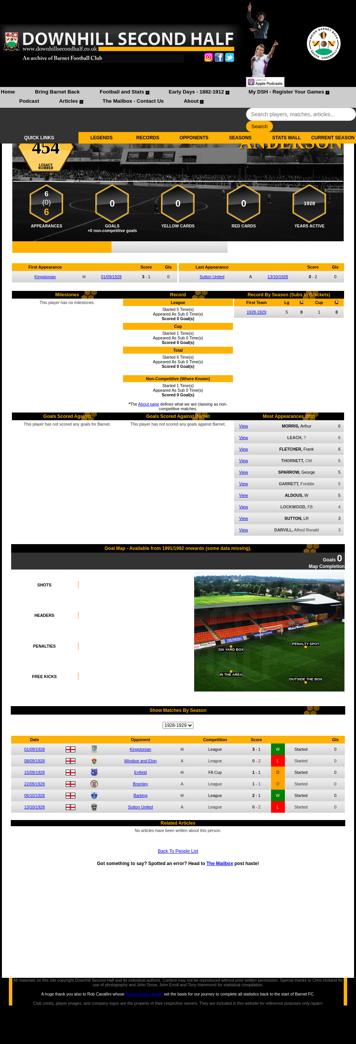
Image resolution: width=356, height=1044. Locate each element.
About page (148, 404)
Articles (68, 101)
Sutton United (212, 276)
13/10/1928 (278, 276)
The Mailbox (219, 863)
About (191, 101)
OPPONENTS (194, 137)
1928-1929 (256, 312)
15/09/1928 (34, 772)
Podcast (29, 101)
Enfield (140, 772)
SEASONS (240, 137)
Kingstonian (45, 276)
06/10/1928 (34, 795)
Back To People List (178, 851)
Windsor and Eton (140, 760)
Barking (140, 795)
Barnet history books (144, 994)
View (243, 426)
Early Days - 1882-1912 (196, 92)
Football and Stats (122, 92)
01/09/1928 (111, 276)
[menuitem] (8, 92)
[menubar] (178, 97)
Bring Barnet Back (57, 92)
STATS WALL (286, 137)
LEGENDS (101, 137)
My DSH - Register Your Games (286, 92)
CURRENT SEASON (332, 137)
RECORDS (147, 137)
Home (8, 92)
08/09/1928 (34, 760)
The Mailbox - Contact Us (133, 101)
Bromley (140, 784)
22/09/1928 (34, 784)
